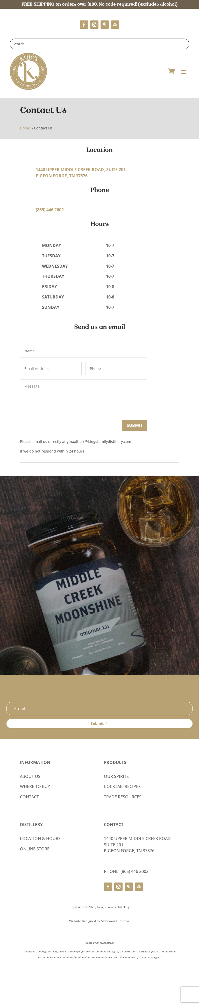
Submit (135, 425)
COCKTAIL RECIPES (122, 786)
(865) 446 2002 (50, 210)
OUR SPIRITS (116, 776)
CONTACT (29, 797)
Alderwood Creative (115, 921)
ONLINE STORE (34, 849)
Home (25, 128)
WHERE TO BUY (35, 786)
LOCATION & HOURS (40, 838)
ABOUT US (30, 776)
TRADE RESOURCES (122, 797)
